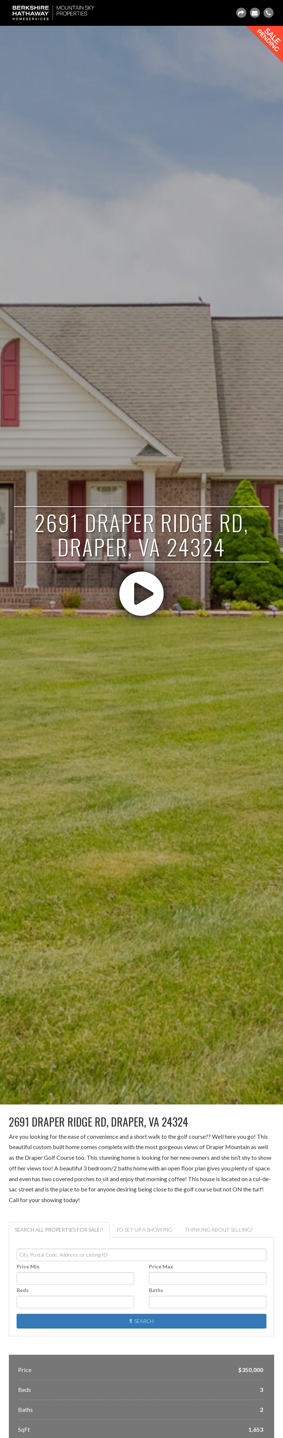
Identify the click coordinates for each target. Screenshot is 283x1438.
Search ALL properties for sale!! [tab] (59, 1229)
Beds (23, 1290)
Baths (156, 1290)
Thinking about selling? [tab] (219, 1229)
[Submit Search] (141, 1321)
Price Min (28, 1266)
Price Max (161, 1266)
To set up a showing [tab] (144, 1229)
